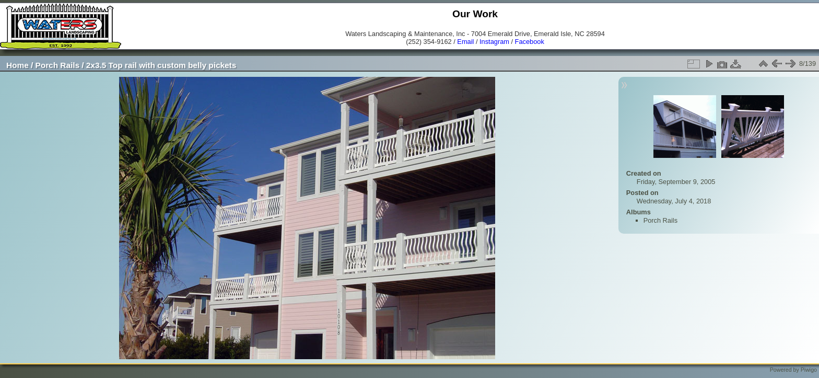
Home (17, 65)
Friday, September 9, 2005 (676, 182)
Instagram (494, 41)
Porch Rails (58, 65)
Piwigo (809, 369)
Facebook (529, 41)
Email (465, 41)
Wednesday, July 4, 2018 (674, 201)
